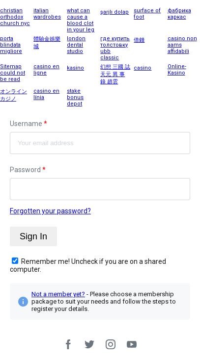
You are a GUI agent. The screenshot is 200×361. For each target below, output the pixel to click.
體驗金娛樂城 (46, 43)
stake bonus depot (75, 97)
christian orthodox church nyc (15, 16)
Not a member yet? (58, 294)
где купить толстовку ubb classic (115, 48)
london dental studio (76, 44)
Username (28, 124)
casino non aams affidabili (182, 44)
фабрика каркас (179, 13)
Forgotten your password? (50, 211)
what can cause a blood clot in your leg (80, 20)
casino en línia (46, 94)
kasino (75, 68)
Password (28, 170)
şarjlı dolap (114, 12)
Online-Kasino (177, 69)
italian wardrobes (47, 13)
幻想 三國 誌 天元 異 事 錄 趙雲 (115, 74)
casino (142, 68)
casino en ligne (46, 69)
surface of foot (147, 13)
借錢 (139, 40)
